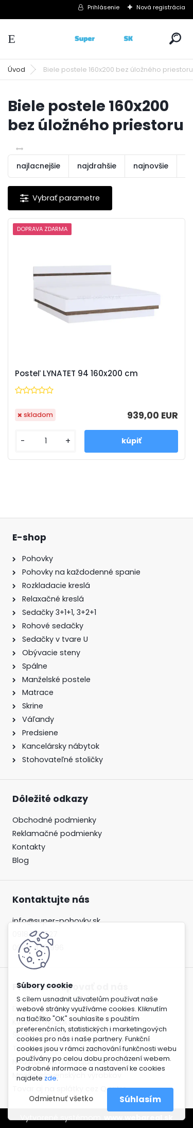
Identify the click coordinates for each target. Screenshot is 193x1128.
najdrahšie (96, 166)
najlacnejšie (38, 166)
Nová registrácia (160, 7)
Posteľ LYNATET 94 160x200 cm (76, 373)
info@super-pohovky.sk (56, 921)
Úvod (16, 69)
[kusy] (45, 441)
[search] (175, 38)
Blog (20, 860)
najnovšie (150, 166)
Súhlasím (140, 1099)
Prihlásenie (103, 7)
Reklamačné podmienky (57, 833)
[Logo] (97, 39)
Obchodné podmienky (54, 820)
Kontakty (28, 847)
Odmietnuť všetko (61, 1099)
